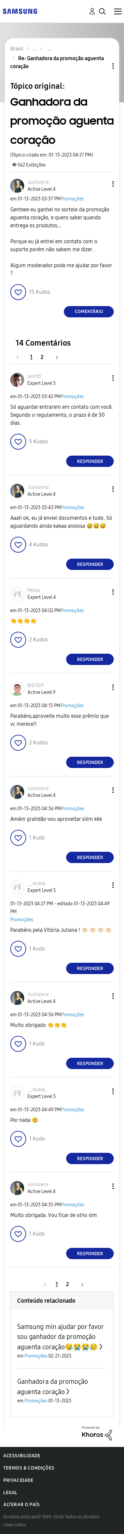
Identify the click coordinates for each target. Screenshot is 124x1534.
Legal (10, 1492)
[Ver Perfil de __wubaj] (36, 883)
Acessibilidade (21, 1456)
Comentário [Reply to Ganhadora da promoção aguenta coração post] (89, 311)
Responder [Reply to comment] (90, 461)
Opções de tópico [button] (102, 66)
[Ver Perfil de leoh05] (34, 376)
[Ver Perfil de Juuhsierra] (38, 182)
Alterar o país (21, 1504)
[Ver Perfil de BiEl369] (35, 685)
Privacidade (18, 1480)
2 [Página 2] (42, 357)
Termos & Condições (29, 1468)
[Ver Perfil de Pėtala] (33, 590)
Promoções (72, 199)
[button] (102, 184)
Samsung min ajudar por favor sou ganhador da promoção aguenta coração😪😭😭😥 (60, 1337)
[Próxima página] (54, 357)
